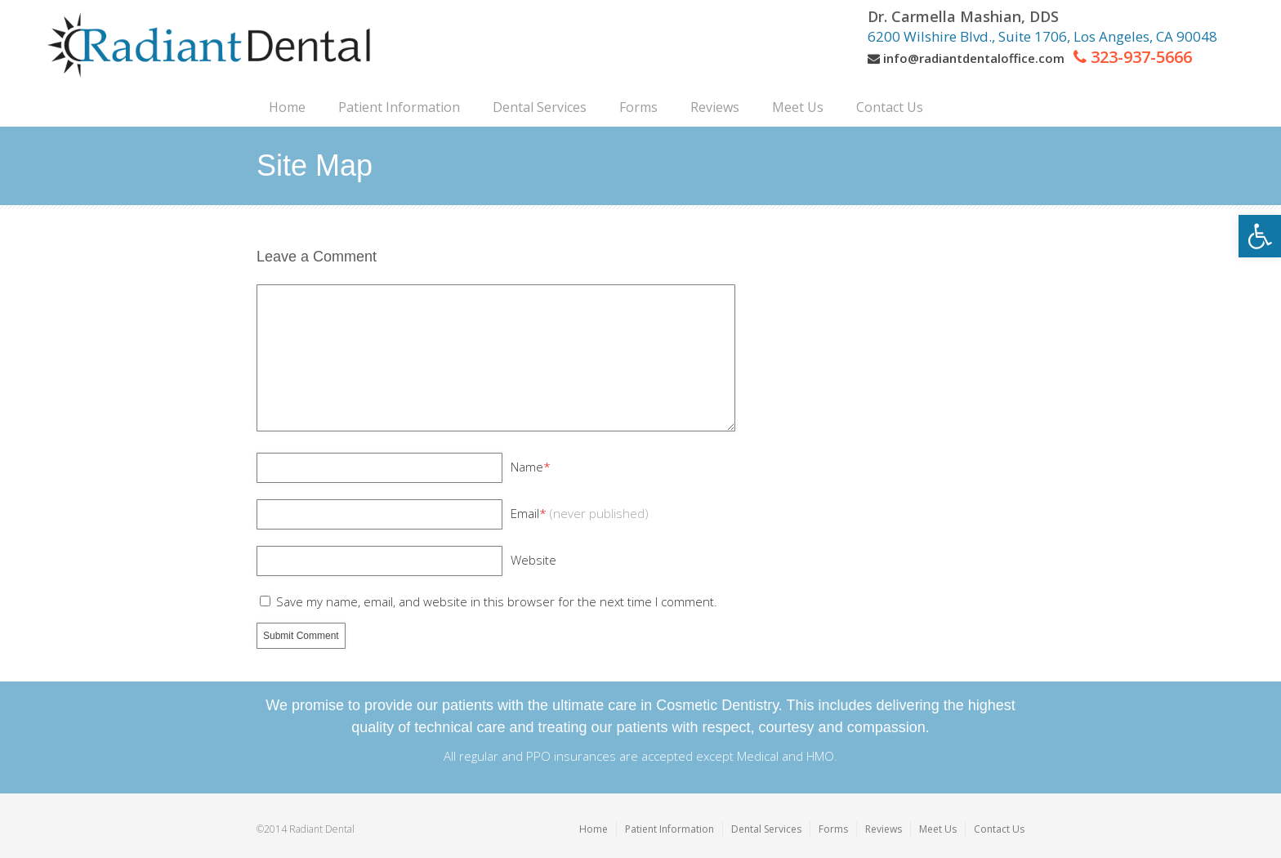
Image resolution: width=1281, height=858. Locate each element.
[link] (1260, 236)
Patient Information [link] (669, 829)
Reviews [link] (883, 829)
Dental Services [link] (766, 829)
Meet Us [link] (938, 829)
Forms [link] (833, 829)
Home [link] (593, 829)
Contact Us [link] (999, 829)
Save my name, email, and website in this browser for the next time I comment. (496, 601)
